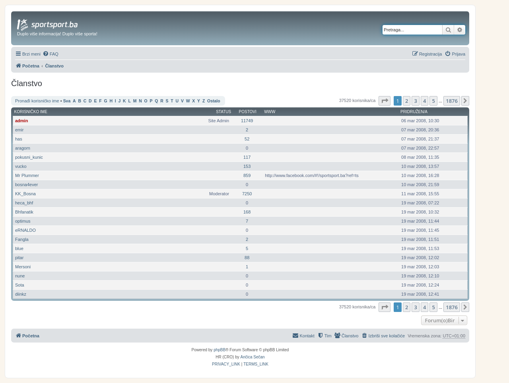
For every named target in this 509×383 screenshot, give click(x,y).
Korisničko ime (30, 112)
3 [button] (415, 100)
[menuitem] (50, 54)
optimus (23, 221)
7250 (247, 193)
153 (247, 166)
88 (247, 257)
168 (247, 212)
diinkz (20, 294)
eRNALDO (25, 230)
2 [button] (406, 100)
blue (19, 248)
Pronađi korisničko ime (37, 100)
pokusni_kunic (29, 157)
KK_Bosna (25, 193)
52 (247, 139)
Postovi (247, 112)
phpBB (219, 350)
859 (247, 175)
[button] (384, 101)
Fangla (22, 239)
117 (247, 157)
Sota (19, 285)
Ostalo (213, 101)
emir (19, 129)
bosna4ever (26, 184)
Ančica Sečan (253, 357)
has (18, 139)
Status (223, 112)
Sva (67, 101)
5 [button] (433, 100)
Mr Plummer (27, 175)
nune (20, 275)
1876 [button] (452, 100)
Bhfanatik (24, 212)
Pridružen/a (413, 112)
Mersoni (23, 266)
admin (21, 120)
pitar (19, 257)
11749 (247, 120)
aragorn (22, 148)
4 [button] (424, 100)
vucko (21, 166)
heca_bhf (24, 202)
